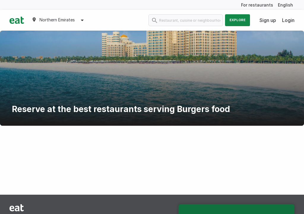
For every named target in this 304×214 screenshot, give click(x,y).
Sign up (267, 20)
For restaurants (257, 4)
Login (288, 20)
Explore (237, 20)
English (285, 4)
